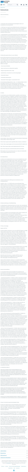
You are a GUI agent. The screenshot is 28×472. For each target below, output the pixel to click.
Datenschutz (10, 468)
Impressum (18, 468)
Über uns (2, 466)
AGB (14, 468)
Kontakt (6, 466)
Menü (3, 4)
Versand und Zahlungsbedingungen (14, 466)
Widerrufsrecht (23, 466)
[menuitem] (3, 5)
